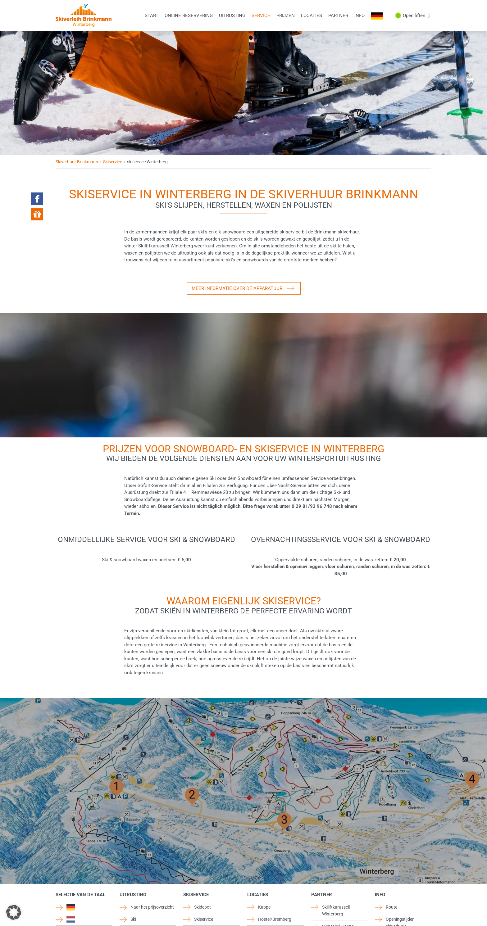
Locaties (311, 15)
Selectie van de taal (80, 894)
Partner (338, 15)
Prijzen (285, 15)
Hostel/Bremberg (274, 919)
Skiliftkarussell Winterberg (336, 911)
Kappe (264, 907)
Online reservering (189, 15)
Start (151, 15)
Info (359, 15)
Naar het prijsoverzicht (152, 907)
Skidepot (202, 907)
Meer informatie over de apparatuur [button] (237, 288)
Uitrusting (232, 15)
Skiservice (112, 161)
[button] (13, 912)
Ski (133, 919)
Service (261, 15)
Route (391, 907)
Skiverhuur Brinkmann (77, 161)
